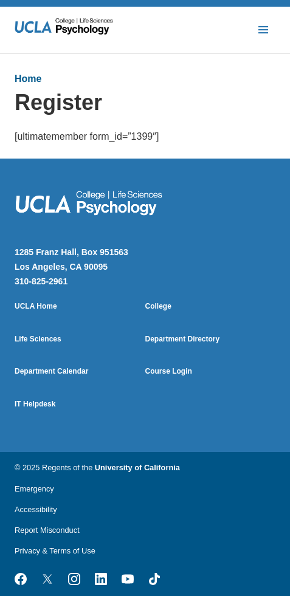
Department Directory (182, 339)
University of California (137, 467)
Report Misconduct (47, 530)
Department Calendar (51, 371)
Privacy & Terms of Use (55, 550)
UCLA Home (36, 306)
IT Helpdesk (35, 404)
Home (28, 79)
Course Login (168, 371)
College (158, 306)
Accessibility (36, 509)
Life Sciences (38, 339)
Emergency (34, 488)
